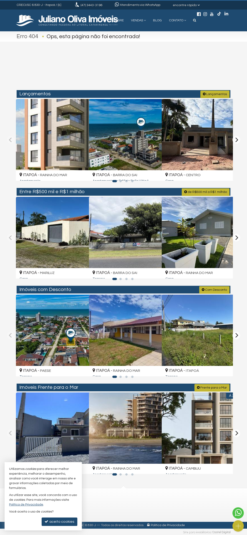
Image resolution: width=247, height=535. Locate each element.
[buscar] (186, 71)
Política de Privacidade (168, 524)
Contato (177, 20)
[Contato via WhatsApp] (238, 513)
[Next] (236, 139)
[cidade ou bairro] (157, 71)
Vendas (138, 20)
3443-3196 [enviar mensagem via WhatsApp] (91, 5)
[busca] (194, 20)
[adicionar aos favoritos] (80, 173)
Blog (157, 20)
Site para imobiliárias (197, 531)
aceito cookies (59, 521)
